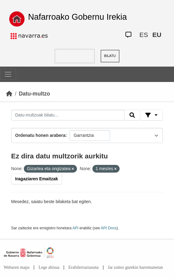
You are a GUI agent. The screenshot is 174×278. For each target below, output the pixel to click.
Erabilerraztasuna (83, 267)
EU (156, 34)
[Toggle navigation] (8, 74)
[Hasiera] (9, 94)
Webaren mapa (16, 267)
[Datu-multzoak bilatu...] (68, 115)
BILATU (110, 56)
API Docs (109, 228)
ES (143, 34)
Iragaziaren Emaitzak (36, 178)
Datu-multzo (34, 94)
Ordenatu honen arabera (40, 135)
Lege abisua (49, 267)
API (75, 228)
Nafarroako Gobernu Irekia (77, 17)
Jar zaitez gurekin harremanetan (135, 267)
